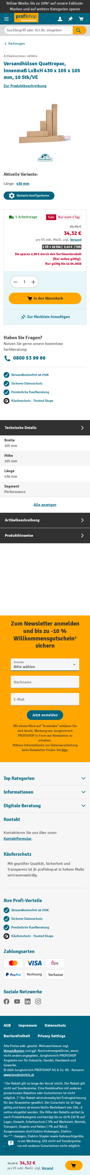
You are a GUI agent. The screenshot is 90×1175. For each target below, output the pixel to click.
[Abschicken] (45, 715)
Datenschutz (55, 1025)
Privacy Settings (51, 1036)
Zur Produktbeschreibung (25, 86)
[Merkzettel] (70, 19)
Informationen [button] (45, 792)
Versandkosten (14, 1051)
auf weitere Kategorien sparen (55, 9)
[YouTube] (17, 1002)
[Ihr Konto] (60, 18)
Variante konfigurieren (29, 196)
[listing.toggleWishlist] (45, 317)
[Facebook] (6, 1002)
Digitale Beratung (22, 806)
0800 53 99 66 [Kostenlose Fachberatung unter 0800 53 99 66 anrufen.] (25, 358)
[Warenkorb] (81, 19)
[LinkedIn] (27, 1002)
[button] (45, 806)
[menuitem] (60, 19)
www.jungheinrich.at (19, 1075)
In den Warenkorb (45, 298)
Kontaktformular (17, 838)
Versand (75, 240)
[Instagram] (38, 1002)
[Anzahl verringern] (15, 282)
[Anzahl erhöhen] (33, 282)
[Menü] (7, 18)
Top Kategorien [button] (45, 778)
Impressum (27, 1025)
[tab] (45, 466)
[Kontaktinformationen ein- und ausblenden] (11, 1143)
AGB (7, 1025)
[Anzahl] (24, 282)
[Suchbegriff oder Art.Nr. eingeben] (38, 30)
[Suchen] (79, 30)
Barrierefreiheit (17, 1036)
